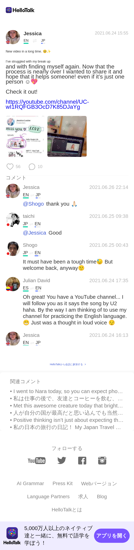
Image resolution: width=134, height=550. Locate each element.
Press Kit (63, 483)
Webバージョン (99, 483)
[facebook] (82, 461)
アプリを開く (111, 535)
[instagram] (102, 461)
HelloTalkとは (67, 509)
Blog (102, 496)
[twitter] (61, 460)
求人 (83, 496)
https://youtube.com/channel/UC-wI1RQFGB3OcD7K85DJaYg (47, 104)
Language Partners (48, 496)
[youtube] (37, 460)
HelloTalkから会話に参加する (66, 364)
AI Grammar (30, 483)
